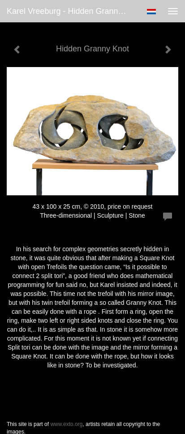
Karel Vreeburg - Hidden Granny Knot (70, 11)
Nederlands (151, 11)
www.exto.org (66, 424)
